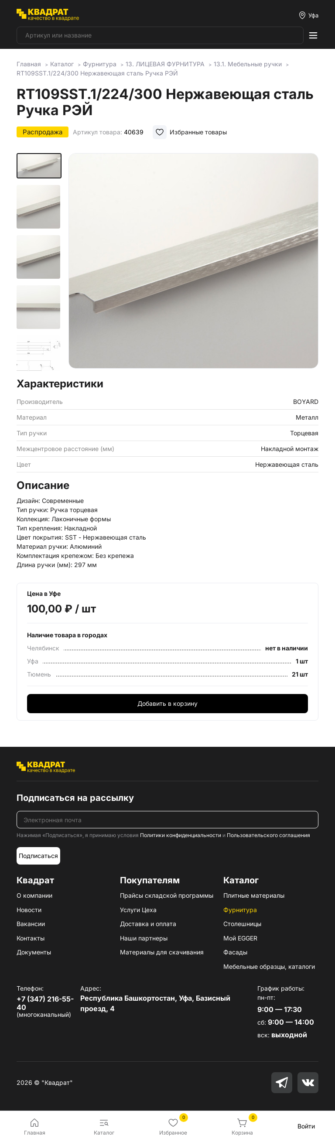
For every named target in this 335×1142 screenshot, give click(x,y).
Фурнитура (240, 909)
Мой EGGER (240, 938)
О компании (34, 895)
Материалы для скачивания (162, 952)
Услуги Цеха (138, 909)
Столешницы (242, 923)
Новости (29, 909)
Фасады (235, 952)
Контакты (30, 938)
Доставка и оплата (148, 923)
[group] (193, 262)
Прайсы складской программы (166, 895)
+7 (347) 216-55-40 (45, 1003)
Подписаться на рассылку (75, 798)
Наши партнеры (144, 938)
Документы (34, 952)
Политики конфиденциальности (180, 835)
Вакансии (31, 923)
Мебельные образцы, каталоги (269, 966)
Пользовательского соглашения (268, 835)
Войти (306, 1126)
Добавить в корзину (167, 703)
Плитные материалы (253, 895)
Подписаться (38, 855)
